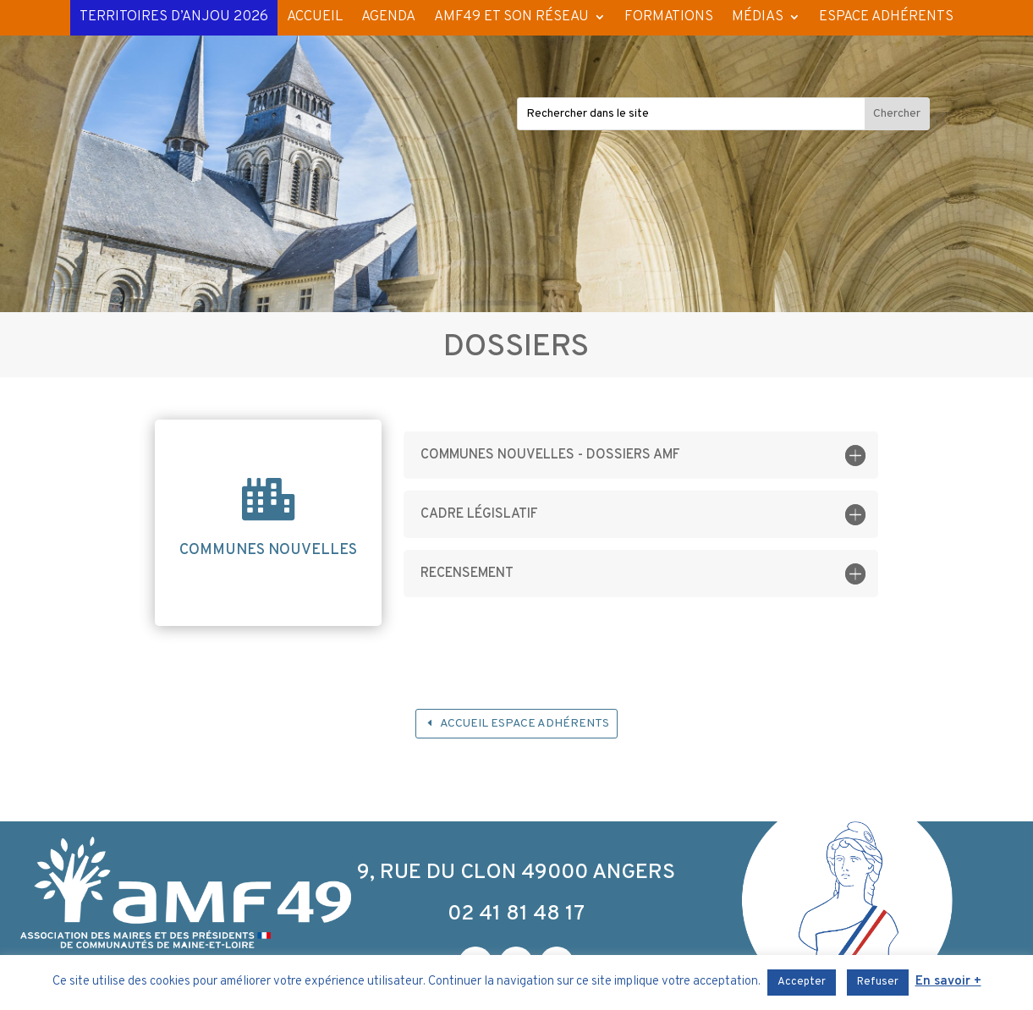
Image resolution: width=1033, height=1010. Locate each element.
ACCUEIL (315, 17)
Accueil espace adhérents (524, 723)
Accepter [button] (801, 982)
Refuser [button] (877, 982)
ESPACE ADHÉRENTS (886, 17)
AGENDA (388, 17)
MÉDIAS (757, 17)
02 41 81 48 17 (516, 914)
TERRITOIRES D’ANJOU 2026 (174, 17)
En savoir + (948, 982)
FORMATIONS (668, 17)
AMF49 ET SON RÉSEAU (511, 17)
